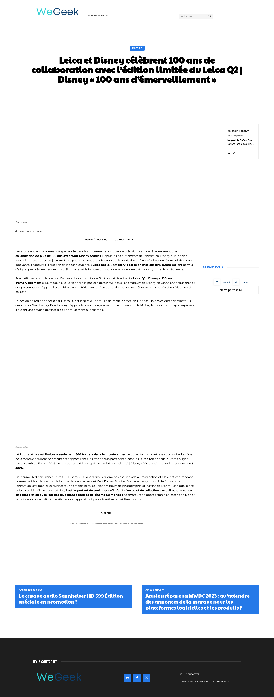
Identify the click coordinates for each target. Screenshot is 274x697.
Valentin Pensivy (96, 239)
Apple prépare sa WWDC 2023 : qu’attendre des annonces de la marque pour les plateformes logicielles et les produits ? (197, 601)
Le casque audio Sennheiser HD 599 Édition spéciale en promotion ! (71, 598)
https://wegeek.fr (235, 136)
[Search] (209, 16)
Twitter (244, 282)
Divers (137, 48)
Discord (226, 282)
